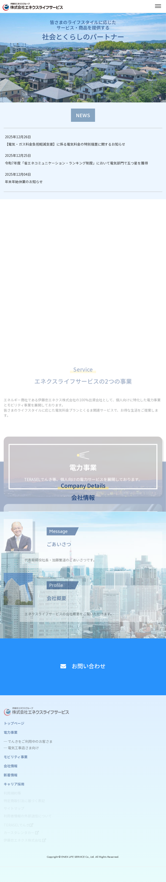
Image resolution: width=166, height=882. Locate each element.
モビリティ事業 (16, 756)
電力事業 (10, 732)
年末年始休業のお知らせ (24, 181)
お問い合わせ (83, 666)
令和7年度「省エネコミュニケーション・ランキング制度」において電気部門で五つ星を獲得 (76, 163)
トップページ (14, 723)
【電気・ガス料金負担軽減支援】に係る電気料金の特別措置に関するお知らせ (65, 144)
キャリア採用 (14, 784)
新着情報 (10, 774)
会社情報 (10, 765)
